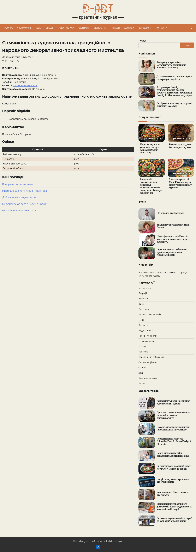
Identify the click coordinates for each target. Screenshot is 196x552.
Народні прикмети (147, 336)
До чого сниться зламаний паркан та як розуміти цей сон (174, 78)
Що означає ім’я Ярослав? (170, 213)
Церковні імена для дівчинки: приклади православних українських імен (172, 252)
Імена (141, 320)
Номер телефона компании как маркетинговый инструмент (173, 428)
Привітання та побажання (151, 357)
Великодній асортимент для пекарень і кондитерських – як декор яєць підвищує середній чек (151, 186)
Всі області (145, 28)
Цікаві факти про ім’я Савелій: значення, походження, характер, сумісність (174, 239)
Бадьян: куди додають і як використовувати (180, 146)
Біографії (142, 293)
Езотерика (143, 309)
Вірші (141, 304)
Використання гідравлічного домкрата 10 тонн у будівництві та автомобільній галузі (174, 507)
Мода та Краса (66, 28)
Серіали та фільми (147, 362)
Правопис (143, 352)
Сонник (142, 367)
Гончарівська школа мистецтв (19, 210)
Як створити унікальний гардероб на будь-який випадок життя (174, 520)
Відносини (100, 28)
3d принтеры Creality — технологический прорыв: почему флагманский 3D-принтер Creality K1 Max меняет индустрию (174, 91)
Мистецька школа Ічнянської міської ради (25, 190)
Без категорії (144, 288)
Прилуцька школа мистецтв (17, 184)
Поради (115, 28)
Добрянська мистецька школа (19, 197)
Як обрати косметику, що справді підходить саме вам (174, 105)
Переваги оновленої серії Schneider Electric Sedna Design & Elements (174, 441)
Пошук (142, 40)
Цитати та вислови (147, 378)
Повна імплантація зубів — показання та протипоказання (173, 454)
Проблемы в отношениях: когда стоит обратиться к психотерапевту (173, 415)
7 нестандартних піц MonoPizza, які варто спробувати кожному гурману (180, 183)
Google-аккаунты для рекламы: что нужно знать (173, 480)
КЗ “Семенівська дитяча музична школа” (24, 204)
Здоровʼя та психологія (18, 28)
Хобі (38, 28)
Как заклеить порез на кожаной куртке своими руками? (173, 402)
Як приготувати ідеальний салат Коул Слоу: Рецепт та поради (174, 467)
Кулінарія (83, 28)
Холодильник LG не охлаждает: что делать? (173, 493)
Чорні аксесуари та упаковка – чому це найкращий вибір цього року (150, 148)
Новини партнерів (147, 341)
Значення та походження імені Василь (173, 226)
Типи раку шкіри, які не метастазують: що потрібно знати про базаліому (171, 65)
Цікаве (49, 28)
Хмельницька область (25, 85)
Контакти (161, 28)
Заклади (129, 28)
